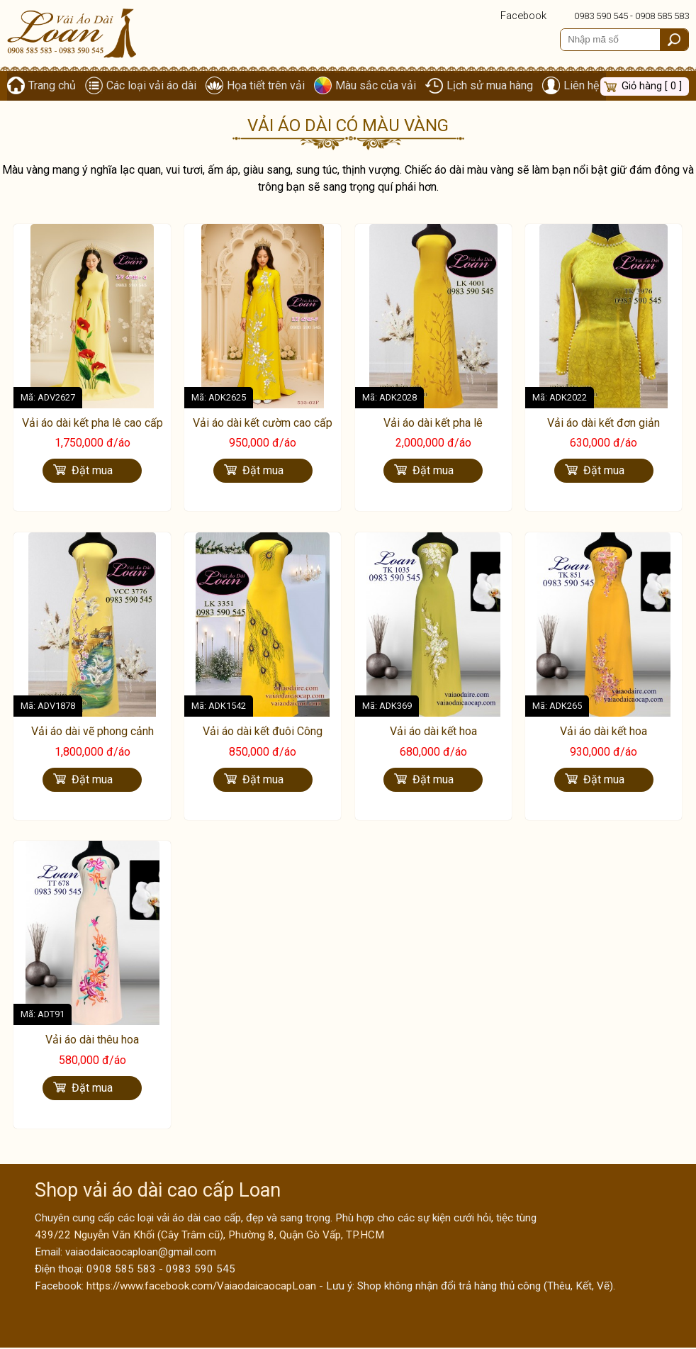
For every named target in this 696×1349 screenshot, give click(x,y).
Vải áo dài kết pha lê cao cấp (92, 424)
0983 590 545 (601, 16)
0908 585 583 (662, 16)
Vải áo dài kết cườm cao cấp (262, 424)
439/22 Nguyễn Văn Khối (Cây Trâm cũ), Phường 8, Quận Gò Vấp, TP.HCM (209, 1236)
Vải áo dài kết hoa (433, 732)
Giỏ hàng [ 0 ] (652, 86)
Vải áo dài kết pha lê (433, 424)
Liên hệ (584, 86)
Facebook (523, 15)
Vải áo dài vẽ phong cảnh (92, 732)
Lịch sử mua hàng (492, 86)
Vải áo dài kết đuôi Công (262, 732)
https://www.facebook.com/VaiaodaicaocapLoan (201, 1287)
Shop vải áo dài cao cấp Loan (158, 1191)
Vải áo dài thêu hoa (92, 1041)
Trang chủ (52, 86)
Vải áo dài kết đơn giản (603, 424)
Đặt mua (92, 471)
